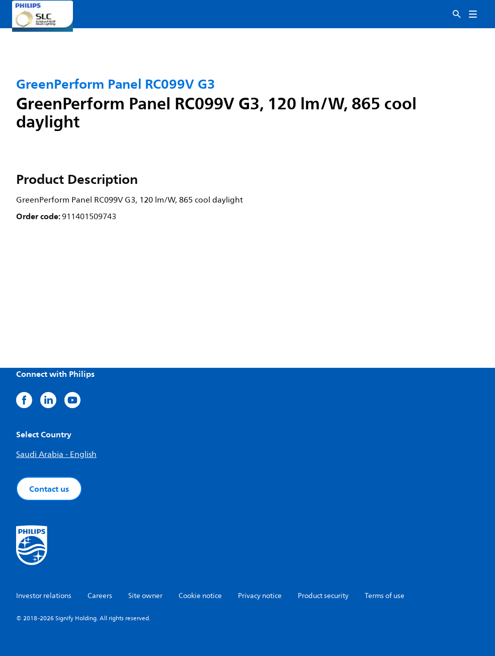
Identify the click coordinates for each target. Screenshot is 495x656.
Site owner (145, 596)
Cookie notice (200, 596)
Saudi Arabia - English (56, 454)
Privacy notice (260, 596)
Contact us (49, 489)
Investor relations (43, 596)
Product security (323, 596)
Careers (100, 596)
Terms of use (384, 596)
